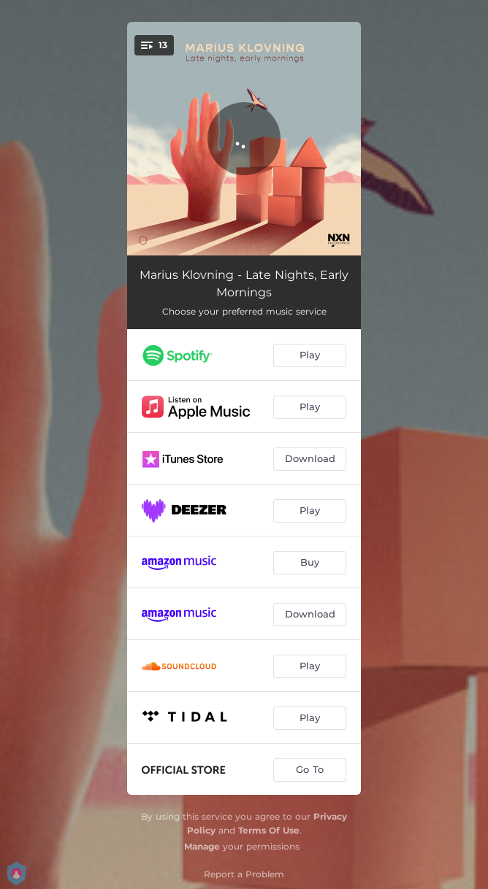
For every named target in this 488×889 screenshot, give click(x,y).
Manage (202, 846)
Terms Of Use (269, 830)
